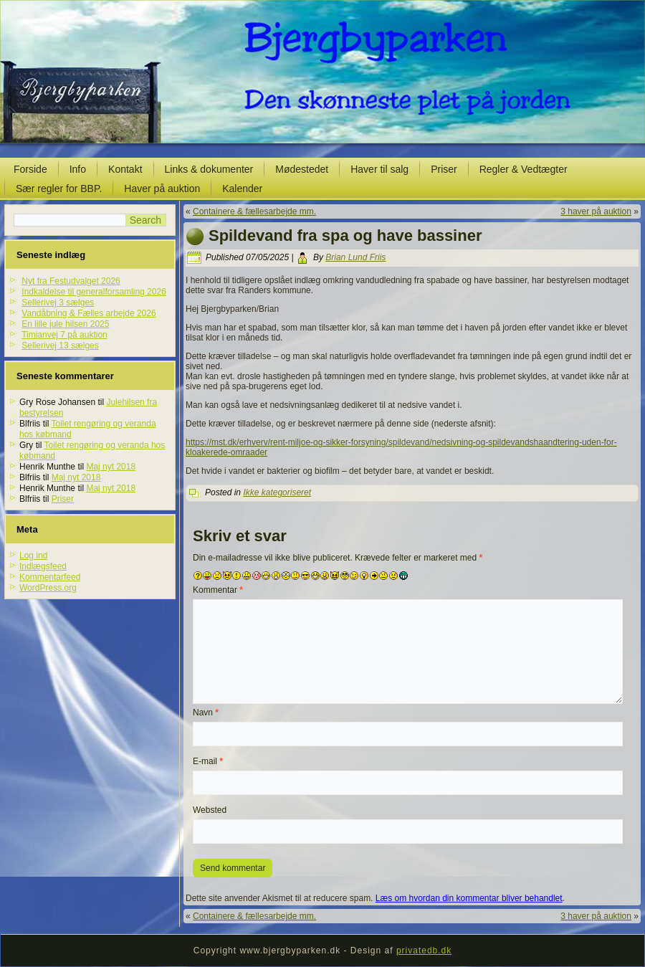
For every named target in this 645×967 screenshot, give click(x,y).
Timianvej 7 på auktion (65, 335)
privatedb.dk (424, 950)
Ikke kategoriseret (277, 492)
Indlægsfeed (43, 566)
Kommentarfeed (49, 577)
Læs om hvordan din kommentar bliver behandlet (469, 898)
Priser (444, 169)
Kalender (242, 188)
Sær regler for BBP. (59, 188)
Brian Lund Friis (355, 257)
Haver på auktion (162, 188)
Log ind (33, 556)
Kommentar (218, 590)
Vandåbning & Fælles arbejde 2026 (89, 313)
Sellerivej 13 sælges (60, 345)
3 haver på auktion (595, 211)
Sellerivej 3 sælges (58, 302)
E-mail (208, 761)
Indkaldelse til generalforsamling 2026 (94, 292)
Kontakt (125, 169)
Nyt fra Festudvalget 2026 (71, 281)
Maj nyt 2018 (110, 467)
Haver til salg (379, 169)
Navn (206, 713)
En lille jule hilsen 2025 (65, 324)
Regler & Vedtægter (523, 169)
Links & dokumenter (209, 169)
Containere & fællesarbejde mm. (254, 211)
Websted (209, 810)
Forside (30, 169)
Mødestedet (301, 169)
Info (78, 169)
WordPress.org (48, 588)
